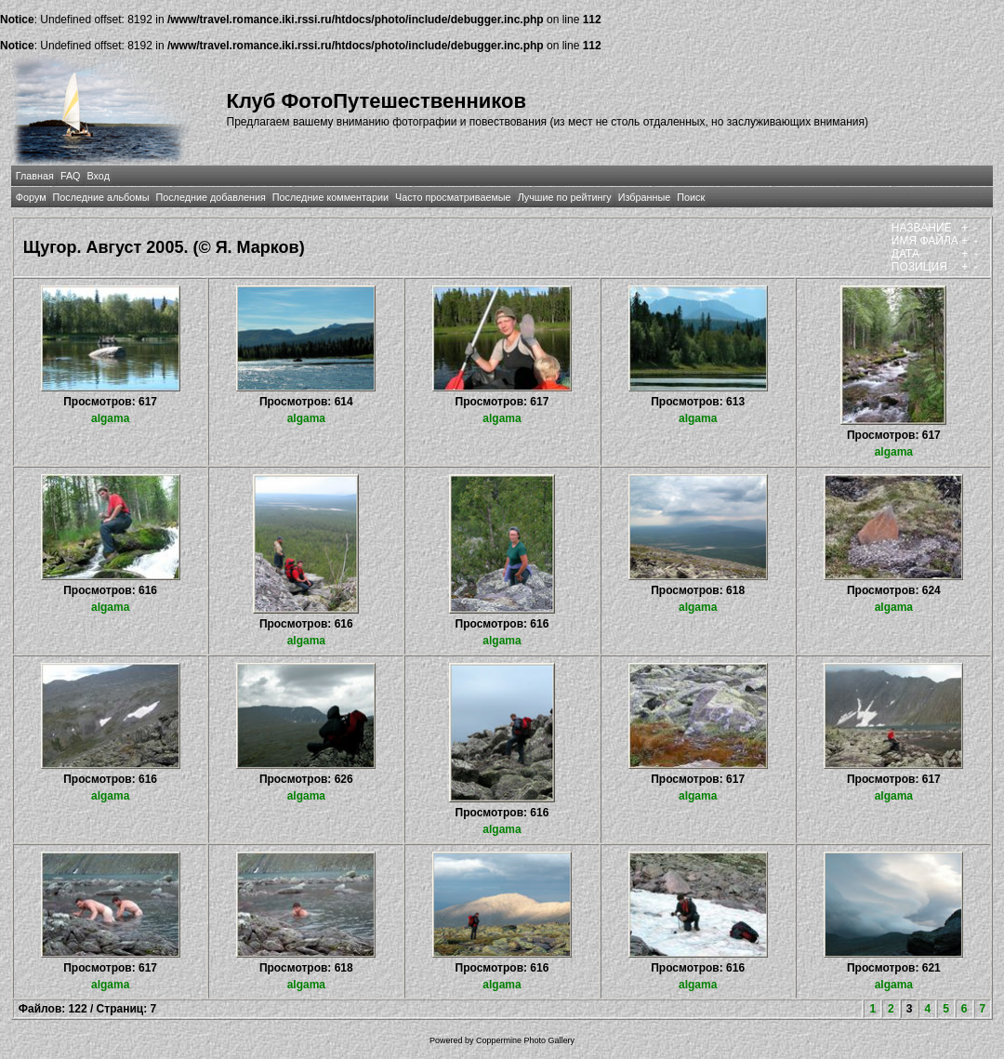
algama (110, 418)
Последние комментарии (330, 197)
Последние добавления (210, 197)
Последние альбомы (101, 197)
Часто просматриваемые (453, 197)
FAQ (70, 175)
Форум (31, 197)
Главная (35, 175)
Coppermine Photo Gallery (525, 1040)
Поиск (691, 197)
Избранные (644, 197)
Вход (98, 175)
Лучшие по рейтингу (565, 197)
